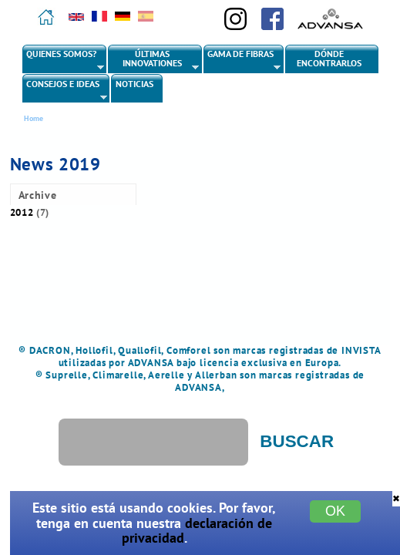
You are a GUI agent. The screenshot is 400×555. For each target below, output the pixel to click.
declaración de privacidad (197, 530)
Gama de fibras (242, 60)
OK (335, 511)
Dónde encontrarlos (329, 58)
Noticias (134, 83)
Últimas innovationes (154, 60)
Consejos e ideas (65, 90)
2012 (22, 212)
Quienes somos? (63, 60)
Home (33, 118)
